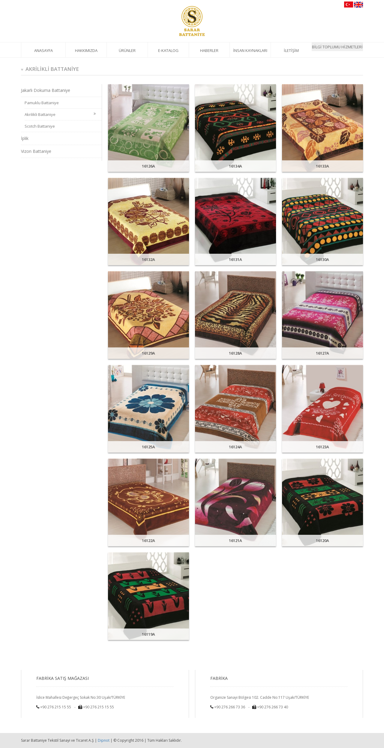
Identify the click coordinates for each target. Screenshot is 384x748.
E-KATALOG (168, 50)
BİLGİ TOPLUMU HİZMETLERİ (337, 47)
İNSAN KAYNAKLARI (250, 50)
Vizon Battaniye (36, 151)
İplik (24, 138)
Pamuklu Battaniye (42, 102)
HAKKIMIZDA (86, 50)
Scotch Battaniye (40, 126)
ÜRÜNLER (127, 50)
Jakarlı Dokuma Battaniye (45, 90)
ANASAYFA (43, 50)
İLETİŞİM (291, 50)
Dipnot (104, 740)
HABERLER (209, 50)
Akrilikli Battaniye (60, 114)
